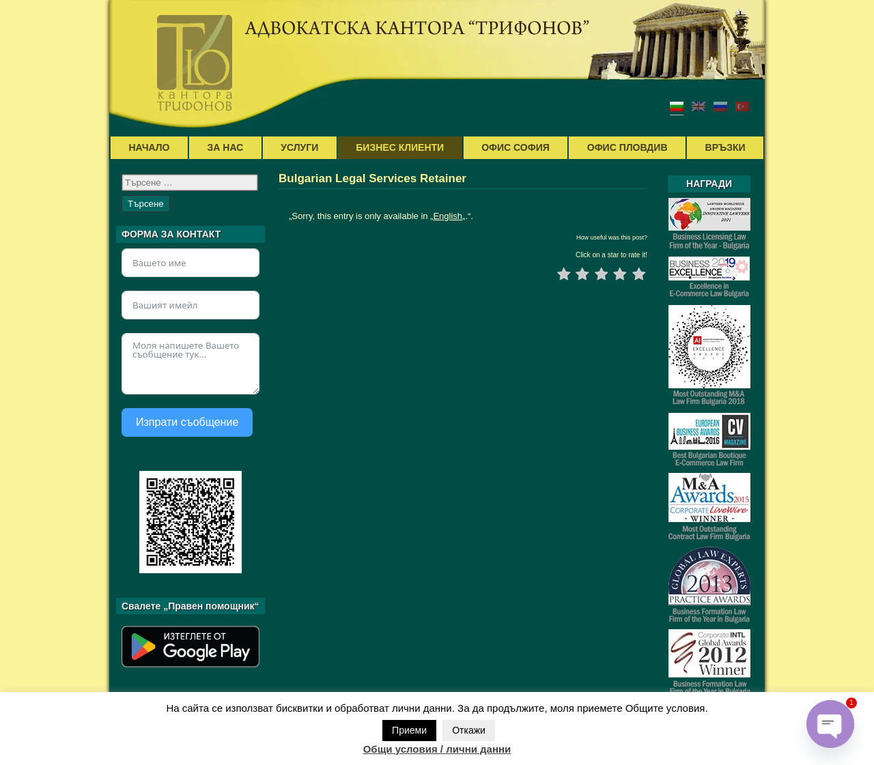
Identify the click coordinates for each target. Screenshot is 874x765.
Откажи (468, 730)
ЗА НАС (226, 147)
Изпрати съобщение (187, 422)
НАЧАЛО (149, 147)
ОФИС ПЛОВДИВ (627, 147)
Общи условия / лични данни (437, 749)
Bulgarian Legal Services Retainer (372, 178)
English (447, 216)
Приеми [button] (409, 730)
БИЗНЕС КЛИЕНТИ (400, 147)
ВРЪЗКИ (725, 147)
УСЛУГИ (299, 147)
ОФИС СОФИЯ (515, 147)
